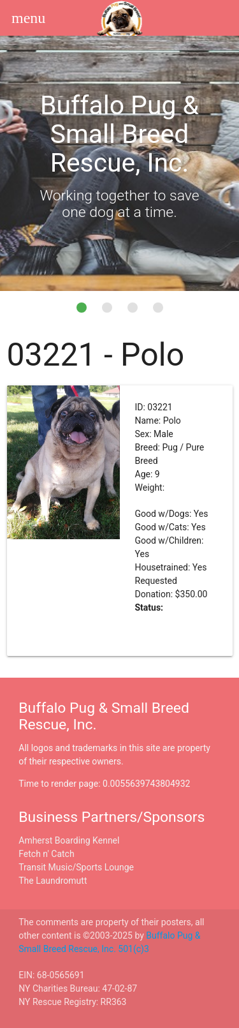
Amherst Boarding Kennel (68, 840)
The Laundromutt (52, 880)
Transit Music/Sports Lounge (76, 867)
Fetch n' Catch (46, 854)
